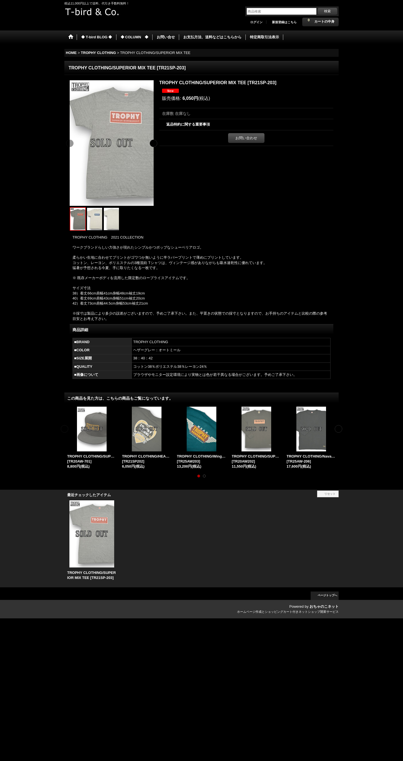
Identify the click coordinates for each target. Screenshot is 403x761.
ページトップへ (327, 595)
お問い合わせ (246, 138)
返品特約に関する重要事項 (188, 124)
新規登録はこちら (284, 22)
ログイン (256, 22)
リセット (330, 493)
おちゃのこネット (324, 606)
